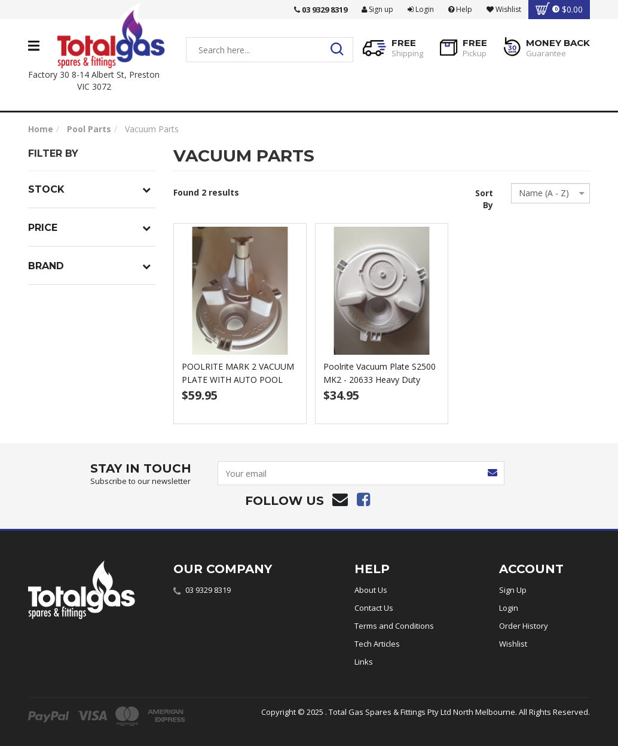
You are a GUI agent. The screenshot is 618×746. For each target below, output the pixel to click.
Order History (523, 625)
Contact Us (373, 607)
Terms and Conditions (394, 625)
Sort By (484, 199)
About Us (370, 589)
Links (363, 661)
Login (421, 9)
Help (460, 9)
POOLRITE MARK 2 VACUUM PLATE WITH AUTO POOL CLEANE (238, 379)
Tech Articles (377, 643)
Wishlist (513, 643)
